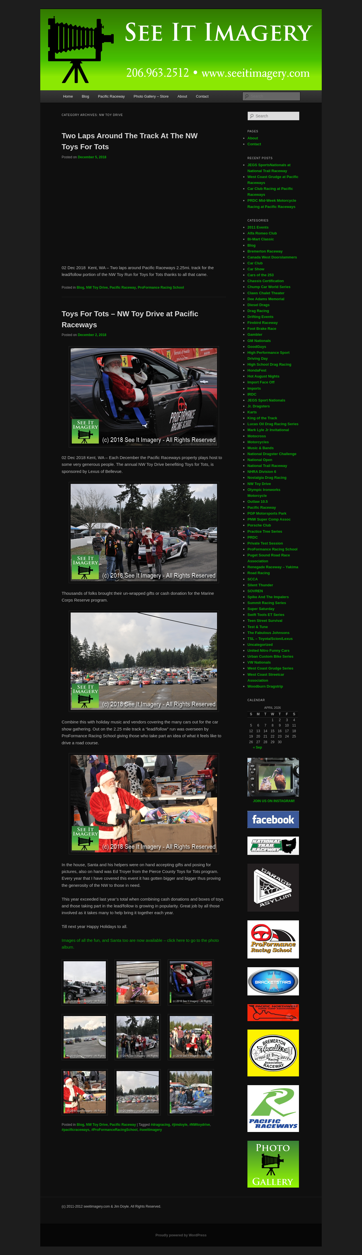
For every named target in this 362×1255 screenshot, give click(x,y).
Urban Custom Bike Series (270, 656)
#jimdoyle (179, 1125)
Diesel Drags (258, 305)
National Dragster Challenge (271, 454)
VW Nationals (259, 662)
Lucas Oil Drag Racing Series (272, 424)
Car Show (255, 269)
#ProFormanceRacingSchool (114, 1130)
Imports (254, 388)
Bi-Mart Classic (260, 239)
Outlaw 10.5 (257, 501)
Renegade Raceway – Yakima (272, 567)
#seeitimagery (150, 1130)
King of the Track (262, 418)
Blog (85, 96)
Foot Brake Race (261, 328)
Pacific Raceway (111, 96)
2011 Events (258, 227)
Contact (202, 96)
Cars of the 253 (260, 275)
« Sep (257, 747)
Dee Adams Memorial (265, 299)
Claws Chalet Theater (266, 293)
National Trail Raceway (267, 466)
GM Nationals (259, 341)
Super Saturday (260, 609)
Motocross (256, 436)
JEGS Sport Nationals (266, 400)
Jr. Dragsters (258, 406)
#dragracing (160, 1125)
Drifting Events (260, 317)
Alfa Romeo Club (262, 233)
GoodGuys (256, 347)
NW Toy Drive (97, 287)
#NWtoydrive (199, 1125)
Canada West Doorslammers (272, 257)
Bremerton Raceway (265, 251)
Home (68, 96)
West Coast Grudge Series (270, 668)
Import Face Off (260, 382)
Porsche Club (259, 525)
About (182, 96)
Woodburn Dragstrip (265, 686)
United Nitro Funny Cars (268, 650)
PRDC (252, 537)
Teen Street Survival (264, 620)
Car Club (255, 263)
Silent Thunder (260, 585)
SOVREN (255, 591)
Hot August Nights (263, 376)
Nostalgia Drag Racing (267, 477)
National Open (259, 460)
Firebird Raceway (262, 323)
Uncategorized (260, 644)
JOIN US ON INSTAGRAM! (274, 801)
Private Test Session (265, 543)
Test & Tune (257, 627)
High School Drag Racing (269, 364)
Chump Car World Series (269, 287)
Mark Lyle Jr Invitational (268, 430)
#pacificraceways (76, 1130)
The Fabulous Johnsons (268, 633)
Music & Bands (260, 448)
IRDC (251, 394)
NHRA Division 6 (261, 471)
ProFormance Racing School (161, 287)
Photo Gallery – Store (151, 96)
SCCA (252, 579)
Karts (252, 412)
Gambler (254, 334)
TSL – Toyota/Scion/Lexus (270, 639)
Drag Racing (258, 311)
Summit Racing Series (266, 603)
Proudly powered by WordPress (180, 1235)
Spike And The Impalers (268, 597)
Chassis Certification (265, 281)
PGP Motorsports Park (266, 513)
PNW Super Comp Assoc (269, 519)
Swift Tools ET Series (265, 615)
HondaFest (256, 370)
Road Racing (258, 573)
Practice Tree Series (264, 531)
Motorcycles (258, 442)
